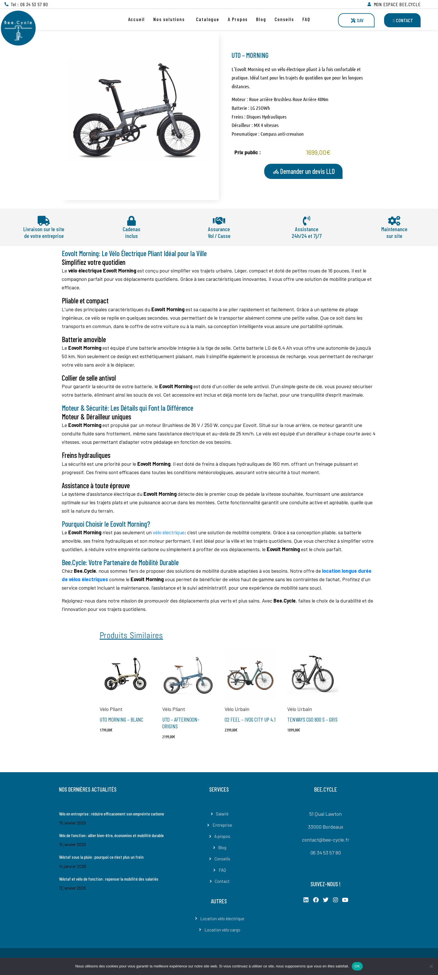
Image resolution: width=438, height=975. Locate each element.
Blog (261, 19)
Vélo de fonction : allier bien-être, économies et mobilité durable (111, 835)
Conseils (284, 19)
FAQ (306, 19)
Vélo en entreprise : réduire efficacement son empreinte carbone (111, 813)
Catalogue (207, 19)
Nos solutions (168, 19)
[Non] (431, 966)
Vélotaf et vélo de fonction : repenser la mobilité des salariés (108, 878)
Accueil (136, 19)
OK (357, 966)
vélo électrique (168, 532)
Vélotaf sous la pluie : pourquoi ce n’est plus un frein (101, 857)
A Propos (238, 19)
